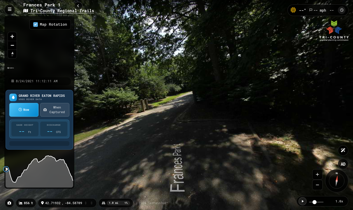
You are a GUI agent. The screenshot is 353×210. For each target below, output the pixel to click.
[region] (39, 46)
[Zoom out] (12, 45)
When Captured (54, 109)
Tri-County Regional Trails (58, 10)
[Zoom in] (12, 36)
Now (24, 109)
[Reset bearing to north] (12, 54)
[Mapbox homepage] (10, 70)
